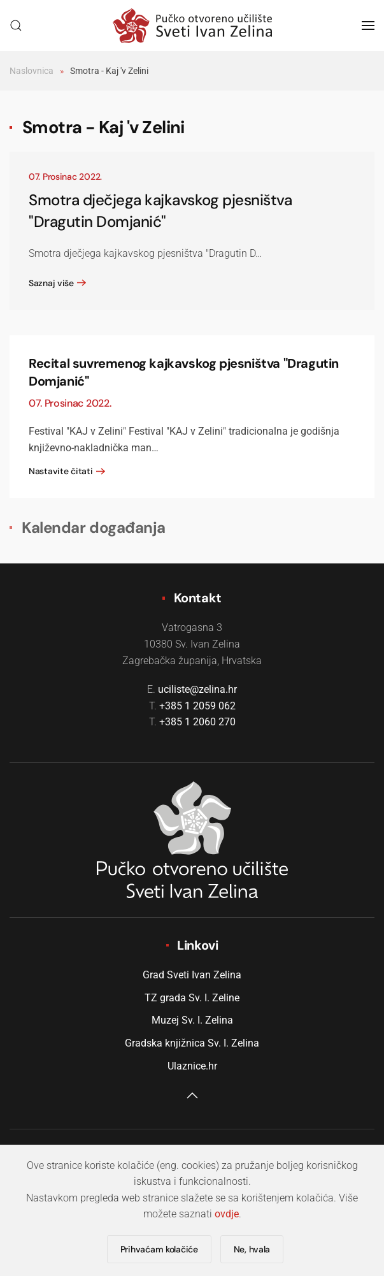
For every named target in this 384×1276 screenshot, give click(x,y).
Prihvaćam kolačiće (159, 1249)
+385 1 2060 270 (197, 722)
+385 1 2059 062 (197, 706)
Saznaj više (51, 283)
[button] (16, 25)
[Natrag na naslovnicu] (192, 25)
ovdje (227, 1214)
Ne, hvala (252, 1249)
